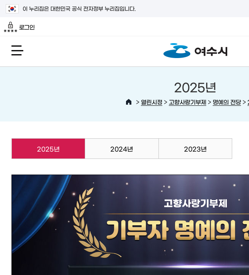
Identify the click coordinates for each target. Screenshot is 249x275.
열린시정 (151, 102)
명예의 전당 (227, 102)
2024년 (121, 149)
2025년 (35, 149)
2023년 (195, 149)
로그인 (19, 27)
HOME (128, 102)
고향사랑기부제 (187, 102)
